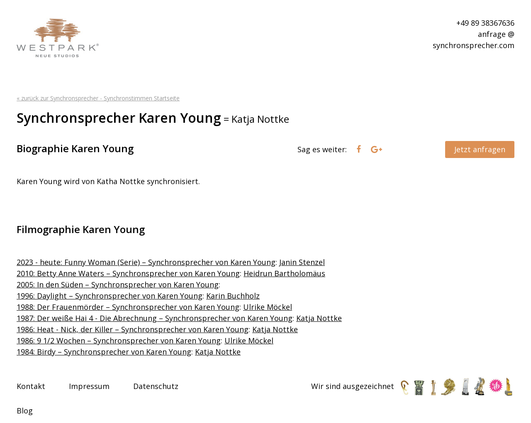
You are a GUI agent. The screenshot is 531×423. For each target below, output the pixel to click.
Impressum (89, 386)
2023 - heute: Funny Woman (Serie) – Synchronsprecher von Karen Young (146, 262)
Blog (25, 411)
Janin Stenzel (302, 262)
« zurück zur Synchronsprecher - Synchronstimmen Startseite (98, 98)
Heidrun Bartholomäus (284, 273)
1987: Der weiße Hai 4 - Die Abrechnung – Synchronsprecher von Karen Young (154, 318)
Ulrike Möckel (267, 307)
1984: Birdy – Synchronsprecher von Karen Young (104, 352)
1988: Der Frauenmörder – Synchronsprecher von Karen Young (128, 307)
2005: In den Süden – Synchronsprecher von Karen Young (118, 284)
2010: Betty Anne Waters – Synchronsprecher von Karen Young (128, 273)
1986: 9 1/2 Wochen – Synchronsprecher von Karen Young (119, 340)
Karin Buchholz (233, 296)
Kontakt (31, 386)
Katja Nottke (319, 318)
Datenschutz (155, 386)
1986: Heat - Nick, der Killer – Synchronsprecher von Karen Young (132, 329)
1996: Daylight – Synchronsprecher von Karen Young (109, 296)
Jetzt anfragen (479, 149)
